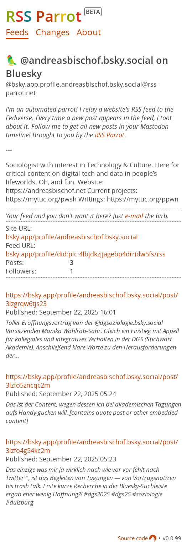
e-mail (134, 215)
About (89, 32)
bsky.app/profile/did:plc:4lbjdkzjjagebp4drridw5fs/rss (86, 254)
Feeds (17, 32)
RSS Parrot (109, 135)
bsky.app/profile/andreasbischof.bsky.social (72, 236)
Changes (52, 32)
